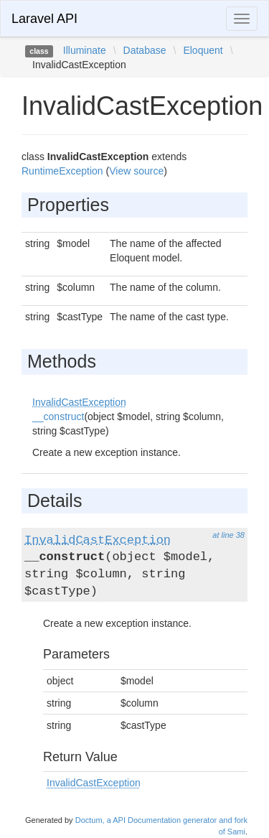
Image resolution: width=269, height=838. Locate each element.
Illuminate (84, 50)
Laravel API (44, 18)
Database (144, 50)
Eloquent (202, 50)
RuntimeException (62, 171)
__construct (58, 416)
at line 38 (228, 535)
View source (136, 171)
